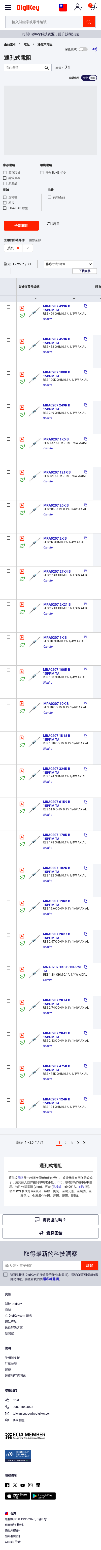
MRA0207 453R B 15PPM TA (57, 341)
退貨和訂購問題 (15, 1375)
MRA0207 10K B (56, 704)
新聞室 (9, 1333)
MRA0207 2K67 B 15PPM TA (57, 936)
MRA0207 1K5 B (56, 439)
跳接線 (57, 1186)
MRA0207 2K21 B (57, 604)
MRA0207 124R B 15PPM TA (57, 1101)
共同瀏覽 (15, 1420)
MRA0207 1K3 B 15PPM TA (62, 969)
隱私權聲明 (51, 1279)
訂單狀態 (11, 1364)
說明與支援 (12, 1358)
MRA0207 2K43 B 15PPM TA (57, 1035)
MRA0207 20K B (56, 505)
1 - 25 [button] (16, 264)
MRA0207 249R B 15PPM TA (57, 407)
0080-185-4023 (19, 1407)
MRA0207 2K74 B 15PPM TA (57, 1002)
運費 (8, 1369)
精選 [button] (55, 264)
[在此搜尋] (23, 67)
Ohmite (47, 319)
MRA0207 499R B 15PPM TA (57, 308)
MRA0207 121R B (57, 472)
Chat (12, 1400)
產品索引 (10, 44)
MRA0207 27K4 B (57, 571)
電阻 (27, 44)
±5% (81, 1186)
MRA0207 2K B (55, 538)
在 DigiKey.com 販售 (18, 1315)
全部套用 (21, 226)
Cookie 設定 (13, 1542)
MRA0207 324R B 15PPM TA (57, 771)
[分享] (94, 49)
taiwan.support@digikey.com (28, 1414)
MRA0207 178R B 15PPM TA (57, 837)
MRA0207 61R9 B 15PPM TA (57, 804)
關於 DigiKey (13, 1304)
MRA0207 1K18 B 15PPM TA (57, 738)
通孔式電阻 (44, 44)
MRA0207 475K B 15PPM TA (57, 1068)
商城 (8, 1310)
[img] (28, 9)
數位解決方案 (14, 1327)
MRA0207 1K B (55, 637)
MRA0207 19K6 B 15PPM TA (57, 903)
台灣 (10, 1513)
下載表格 (85, 271)
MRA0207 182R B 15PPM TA (57, 870)
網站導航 (11, 1321)
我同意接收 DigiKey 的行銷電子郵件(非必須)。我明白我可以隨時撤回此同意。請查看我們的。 (54, 1277)
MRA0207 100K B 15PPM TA (57, 374)
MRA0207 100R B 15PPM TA (57, 671)
